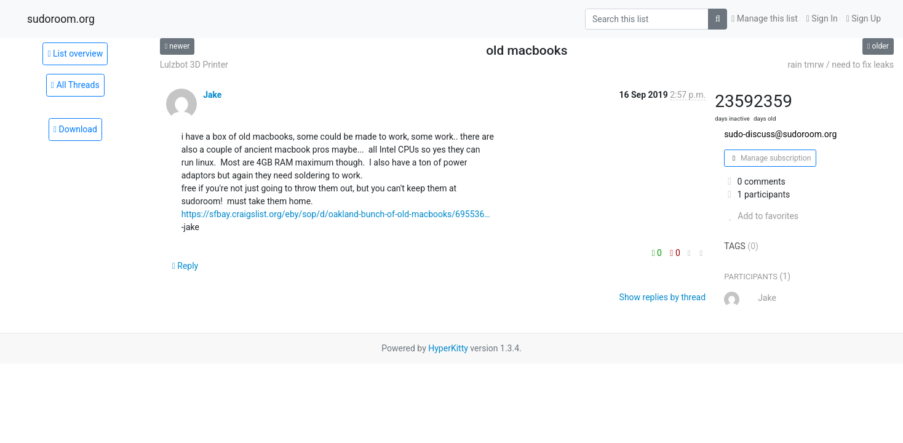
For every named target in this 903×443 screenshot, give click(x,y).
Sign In (822, 18)
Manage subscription (770, 158)
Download (75, 129)
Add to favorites (761, 216)
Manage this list (764, 18)
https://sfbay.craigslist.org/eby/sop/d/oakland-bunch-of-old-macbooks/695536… (335, 214)
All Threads (75, 85)
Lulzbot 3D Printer (194, 65)
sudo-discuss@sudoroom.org (780, 134)
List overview (75, 53)
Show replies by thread (662, 297)
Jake (212, 95)
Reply (185, 266)
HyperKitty (448, 348)
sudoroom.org (61, 19)
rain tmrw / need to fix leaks (841, 65)
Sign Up (863, 18)
